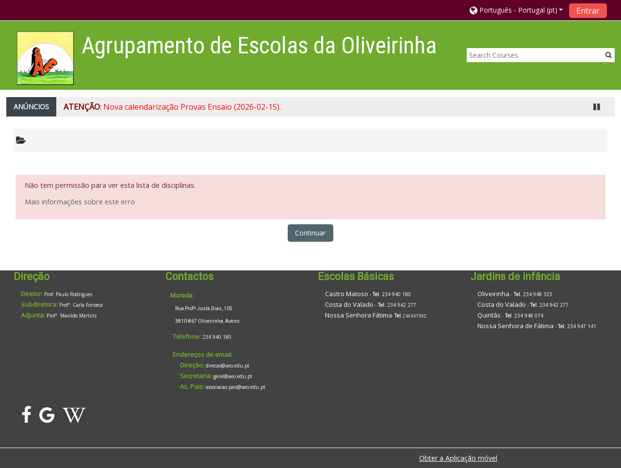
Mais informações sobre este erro (80, 201)
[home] (45, 58)
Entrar (588, 10)
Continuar (310, 232)
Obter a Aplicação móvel (458, 458)
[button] (516, 9)
